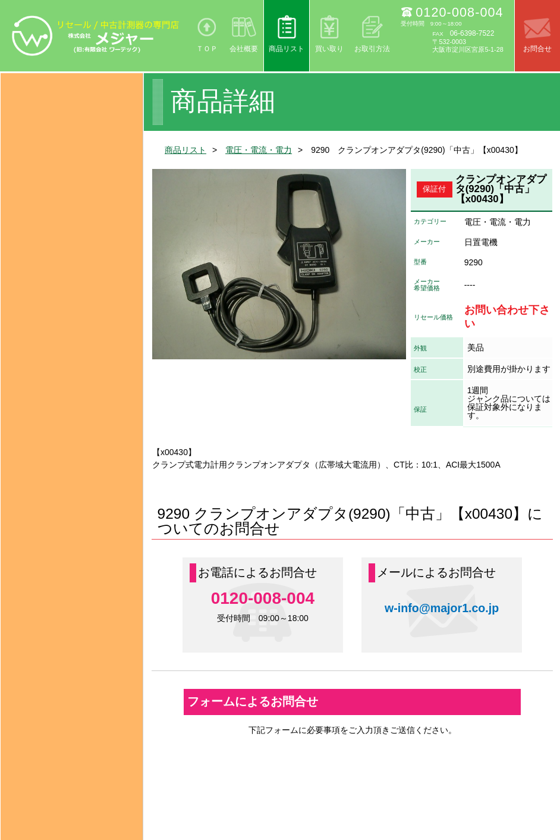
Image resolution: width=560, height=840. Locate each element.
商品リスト (286, 49)
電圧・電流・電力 (258, 150)
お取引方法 (372, 49)
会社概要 (243, 49)
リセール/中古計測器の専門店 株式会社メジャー (96, 35)
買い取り (329, 49)
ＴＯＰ (207, 49)
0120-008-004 (459, 12)
